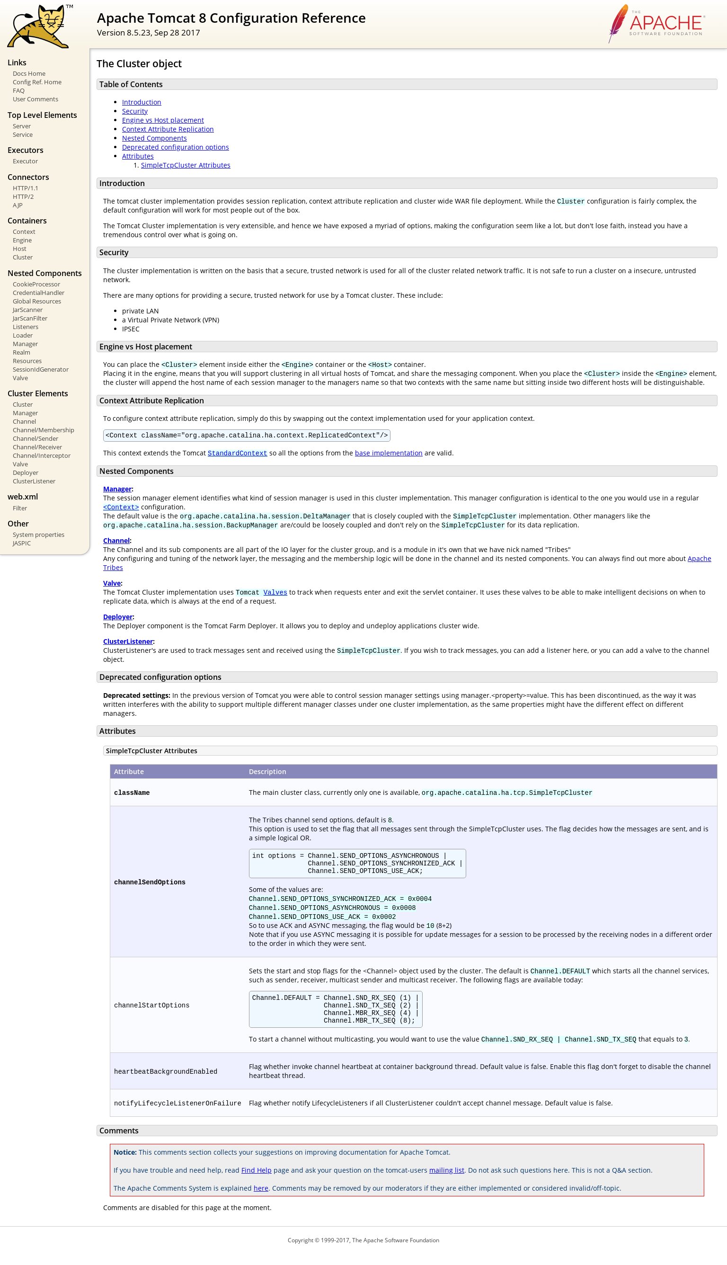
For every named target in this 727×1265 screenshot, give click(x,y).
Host (20, 248)
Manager (25, 343)
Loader (23, 335)
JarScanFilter (30, 318)
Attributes (138, 155)
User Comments (35, 99)
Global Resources (37, 301)
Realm (21, 352)
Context (24, 231)
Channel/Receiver (37, 447)
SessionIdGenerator (41, 369)
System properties (38, 534)
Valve (20, 378)
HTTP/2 (23, 196)
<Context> (121, 508)
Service (23, 134)
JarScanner (28, 309)
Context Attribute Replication (168, 129)
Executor (25, 161)
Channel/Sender (35, 438)
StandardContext (237, 454)
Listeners (25, 326)
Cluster (23, 257)
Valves (275, 593)
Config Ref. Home (37, 82)
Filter (20, 508)
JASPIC (22, 543)
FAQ (19, 90)
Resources (27, 360)
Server (22, 126)
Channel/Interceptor (42, 455)
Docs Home (29, 73)
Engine (22, 240)
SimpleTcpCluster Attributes (186, 164)
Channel (24, 421)
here (261, 1199)
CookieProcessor (36, 284)
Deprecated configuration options (175, 147)
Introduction (141, 102)
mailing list (446, 1181)
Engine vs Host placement (163, 120)
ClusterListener (34, 481)
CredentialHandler (38, 292)
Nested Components (154, 138)
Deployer (25, 472)
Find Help (256, 1181)
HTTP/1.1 (25, 188)
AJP (18, 205)
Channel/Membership (43, 430)
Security (135, 111)
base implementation (389, 454)
